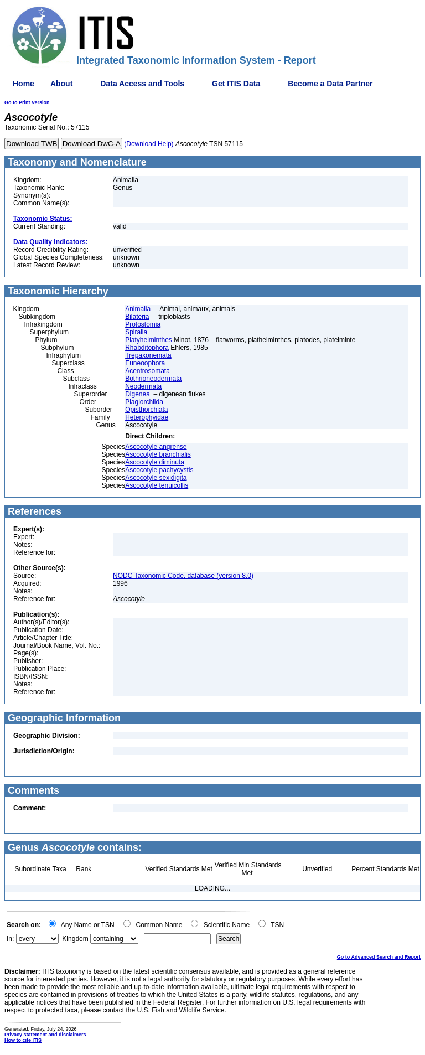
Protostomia (142, 324)
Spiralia (136, 332)
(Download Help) (148, 144)
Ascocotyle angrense (155, 447)
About (61, 83)
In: (10, 939)
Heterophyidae (146, 417)
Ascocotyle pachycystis (159, 470)
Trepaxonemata (148, 355)
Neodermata (143, 386)
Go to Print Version (27, 102)
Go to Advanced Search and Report (379, 957)
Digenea (137, 394)
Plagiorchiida (144, 402)
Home (23, 83)
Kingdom (75, 939)
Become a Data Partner (330, 83)
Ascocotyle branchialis (158, 454)
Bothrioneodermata (153, 378)
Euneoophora (145, 363)
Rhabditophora (147, 347)
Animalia (138, 309)
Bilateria (137, 316)
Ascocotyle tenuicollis (156, 485)
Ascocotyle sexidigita (155, 478)
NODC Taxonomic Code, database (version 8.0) (183, 576)
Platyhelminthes (148, 340)
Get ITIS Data (236, 83)
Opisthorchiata (146, 409)
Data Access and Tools (142, 83)
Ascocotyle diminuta (154, 462)
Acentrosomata (147, 371)
